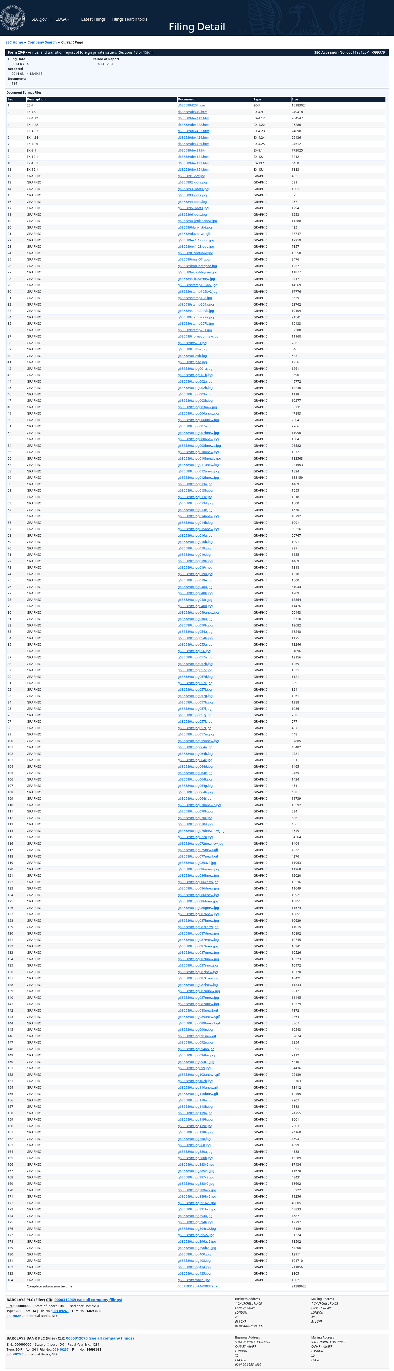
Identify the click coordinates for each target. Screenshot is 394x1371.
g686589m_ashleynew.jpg (197, 272)
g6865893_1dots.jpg (193, 189)
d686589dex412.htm (193, 118)
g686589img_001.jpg (194, 259)
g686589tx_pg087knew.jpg (198, 978)
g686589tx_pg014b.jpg (195, 522)
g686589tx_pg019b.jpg (195, 561)
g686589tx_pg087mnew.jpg (199, 991)
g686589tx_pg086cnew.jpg (198, 882)
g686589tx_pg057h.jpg (195, 702)
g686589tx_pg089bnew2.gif (199, 1023)
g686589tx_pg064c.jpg (195, 760)
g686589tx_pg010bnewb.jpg (199, 458)
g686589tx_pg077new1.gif (198, 856)
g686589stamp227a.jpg (196, 317)
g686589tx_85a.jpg (192, 349)
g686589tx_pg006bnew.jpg (198, 420)
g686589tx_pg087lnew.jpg (198, 984)
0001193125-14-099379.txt (198, 1286)
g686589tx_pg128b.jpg (195, 1132)
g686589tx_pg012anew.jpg (198, 471)
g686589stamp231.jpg (195, 330)
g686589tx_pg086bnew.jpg (198, 875)
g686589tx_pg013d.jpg (195, 503)
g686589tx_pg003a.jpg (195, 394)
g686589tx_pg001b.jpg (195, 375)
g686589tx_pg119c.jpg (195, 1126)
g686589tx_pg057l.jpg (195, 728)
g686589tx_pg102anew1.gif (199, 1074)
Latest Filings (93, 19)
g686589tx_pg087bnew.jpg (198, 920)
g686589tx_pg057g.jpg (195, 695)
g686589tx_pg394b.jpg (195, 1222)
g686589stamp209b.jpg (196, 310)
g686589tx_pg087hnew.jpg (198, 959)
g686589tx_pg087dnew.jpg (198, 933)
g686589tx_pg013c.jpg (195, 497)
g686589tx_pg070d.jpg (195, 824)
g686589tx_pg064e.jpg (195, 772)
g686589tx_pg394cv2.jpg (197, 1228)
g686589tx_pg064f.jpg (195, 779)
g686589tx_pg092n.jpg (195, 1042)
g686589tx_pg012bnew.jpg (198, 477)
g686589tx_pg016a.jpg (195, 535)
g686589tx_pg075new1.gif (198, 849)
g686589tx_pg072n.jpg (195, 837)
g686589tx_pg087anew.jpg (198, 914)
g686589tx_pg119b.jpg (195, 1119)
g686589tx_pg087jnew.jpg (198, 972)
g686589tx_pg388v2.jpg (196, 1183)
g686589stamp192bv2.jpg (198, 291)
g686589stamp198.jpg (195, 297)
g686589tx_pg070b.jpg (195, 811)
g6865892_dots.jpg (192, 182)
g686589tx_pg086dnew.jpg (198, 888)
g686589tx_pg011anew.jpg (198, 464)
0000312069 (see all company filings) (88, 1299)
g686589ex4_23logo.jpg (196, 246)
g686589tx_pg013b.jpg (195, 490)
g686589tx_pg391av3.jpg (197, 1203)
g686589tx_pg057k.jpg (195, 721)
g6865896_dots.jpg (192, 214)
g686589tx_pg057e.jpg (195, 683)
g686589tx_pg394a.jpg (195, 1215)
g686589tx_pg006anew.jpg (198, 413)
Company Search (42, 42)
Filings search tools (129, 19)
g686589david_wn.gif (194, 233)
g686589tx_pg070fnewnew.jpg (201, 830)
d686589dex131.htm (193, 163)
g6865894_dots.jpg (192, 201)
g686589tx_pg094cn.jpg (196, 1061)
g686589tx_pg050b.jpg (195, 625)
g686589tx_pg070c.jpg (195, 818)
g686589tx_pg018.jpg (194, 548)
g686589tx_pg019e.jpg (195, 580)
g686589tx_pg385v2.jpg (196, 1170)
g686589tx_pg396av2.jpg (197, 1241)
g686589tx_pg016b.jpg (195, 541)
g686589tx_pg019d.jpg (195, 574)
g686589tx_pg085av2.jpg (197, 862)
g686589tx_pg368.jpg (194, 1145)
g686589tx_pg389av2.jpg (197, 1190)
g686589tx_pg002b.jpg (195, 387)
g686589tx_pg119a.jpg (195, 1113)
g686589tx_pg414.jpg (194, 1267)
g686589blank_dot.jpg (195, 227)
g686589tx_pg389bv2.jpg (197, 1196)
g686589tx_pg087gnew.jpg (198, 952)
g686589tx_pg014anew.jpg (198, 516)
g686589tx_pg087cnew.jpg (198, 926)
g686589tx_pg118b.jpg (195, 1106)
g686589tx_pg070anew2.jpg (199, 805)
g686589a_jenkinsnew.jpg (197, 220)
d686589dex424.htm (193, 137)
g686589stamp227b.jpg (196, 323)
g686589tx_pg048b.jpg (195, 593)
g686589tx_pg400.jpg (194, 1254)
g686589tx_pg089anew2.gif (199, 1016)
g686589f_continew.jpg (195, 253)
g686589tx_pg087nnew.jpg (198, 997)
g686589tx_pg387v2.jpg (196, 1177)
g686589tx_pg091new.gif (197, 1036)
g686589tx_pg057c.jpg (195, 670)
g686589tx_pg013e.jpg (195, 509)
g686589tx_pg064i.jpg (195, 798)
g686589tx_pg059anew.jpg (198, 740)
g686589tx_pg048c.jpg (195, 599)
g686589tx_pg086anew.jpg (198, 869)
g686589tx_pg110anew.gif (198, 1087)
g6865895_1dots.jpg (193, 208)
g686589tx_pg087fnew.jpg (198, 946)
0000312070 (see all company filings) (100, 1338)
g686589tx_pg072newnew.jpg (200, 843)
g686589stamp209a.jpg (196, 304)
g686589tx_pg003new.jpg (197, 407)
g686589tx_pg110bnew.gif (198, 1093)
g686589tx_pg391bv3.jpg (197, 1209)
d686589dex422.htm (193, 124)
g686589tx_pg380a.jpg (195, 1151)
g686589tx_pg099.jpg (194, 1068)
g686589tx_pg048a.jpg (195, 586)
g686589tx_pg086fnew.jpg (198, 901)
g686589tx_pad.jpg (192, 362)
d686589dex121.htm (193, 156)
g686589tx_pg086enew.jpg (198, 895)
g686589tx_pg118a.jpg (195, 1100)
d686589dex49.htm (193, 111)
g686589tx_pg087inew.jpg (198, 965)
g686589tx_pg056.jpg (194, 651)
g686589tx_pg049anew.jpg (198, 612)
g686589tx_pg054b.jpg (195, 638)
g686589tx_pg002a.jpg (195, 381)
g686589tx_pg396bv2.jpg (197, 1247)
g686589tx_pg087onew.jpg (198, 1004)
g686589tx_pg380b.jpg (195, 1158)
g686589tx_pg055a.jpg (195, 644)
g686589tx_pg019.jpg (194, 554)
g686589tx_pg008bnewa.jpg (199, 445)
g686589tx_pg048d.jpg (195, 606)
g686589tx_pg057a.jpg (195, 657)
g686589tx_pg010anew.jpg (198, 452)
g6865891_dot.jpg (191, 176)
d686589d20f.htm (191, 105)
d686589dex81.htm (193, 150)
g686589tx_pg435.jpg (194, 1273)
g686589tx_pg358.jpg (194, 1138)
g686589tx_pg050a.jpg (195, 618)
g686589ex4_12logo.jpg (196, 240)
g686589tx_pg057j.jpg (195, 715)
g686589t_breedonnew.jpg (198, 336)
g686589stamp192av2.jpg (197, 285)
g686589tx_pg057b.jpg (195, 663)
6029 (17, 1315)
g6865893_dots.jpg (192, 195)
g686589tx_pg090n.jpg (195, 1029)
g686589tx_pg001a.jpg (195, 368)
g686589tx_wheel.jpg (194, 1280)
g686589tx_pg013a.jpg (195, 484)
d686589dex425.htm (193, 143)
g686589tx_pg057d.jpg (195, 676)
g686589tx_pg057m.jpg (196, 734)
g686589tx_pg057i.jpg (195, 708)
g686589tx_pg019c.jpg (195, 567)
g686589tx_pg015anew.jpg (198, 529)
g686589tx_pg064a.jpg (195, 747)
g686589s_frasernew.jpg (196, 278)
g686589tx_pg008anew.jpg (198, 439)
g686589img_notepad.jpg (197, 266)
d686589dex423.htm (193, 131)
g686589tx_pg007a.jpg (195, 426)
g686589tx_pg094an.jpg (196, 1049)
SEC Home (14, 42)
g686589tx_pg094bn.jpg (196, 1055)
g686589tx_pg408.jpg (194, 1260)
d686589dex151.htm (193, 169)
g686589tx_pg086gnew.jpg (198, 907)
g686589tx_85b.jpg (192, 355)
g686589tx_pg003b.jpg (195, 400)
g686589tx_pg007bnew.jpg (198, 432)
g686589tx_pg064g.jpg (195, 785)
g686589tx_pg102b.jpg (195, 1081)
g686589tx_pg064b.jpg (195, 753)
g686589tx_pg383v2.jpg (196, 1164)
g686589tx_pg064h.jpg (195, 792)
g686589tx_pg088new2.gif (198, 1010)
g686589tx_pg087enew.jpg (198, 939)
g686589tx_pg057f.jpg (195, 689)
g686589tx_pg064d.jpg (195, 766)
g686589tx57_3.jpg (192, 343)
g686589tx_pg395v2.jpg (196, 1235)
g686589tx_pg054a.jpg (195, 631)
